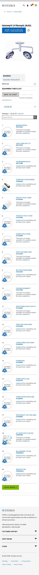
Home (9, 11)
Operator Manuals (11, 80)
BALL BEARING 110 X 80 (23, 452)
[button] (25, 7)
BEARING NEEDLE (21, 126)
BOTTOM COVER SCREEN (24, 271)
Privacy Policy (26, 561)
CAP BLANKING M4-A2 (23, 162)
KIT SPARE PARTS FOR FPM (24, 434)
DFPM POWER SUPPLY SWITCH (26, 307)
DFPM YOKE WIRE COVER (24, 253)
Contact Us (26, 133)
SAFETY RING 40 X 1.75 (23, 144)
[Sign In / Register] (27, 5)
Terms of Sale (6, 564)
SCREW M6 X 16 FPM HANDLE (25, 180)
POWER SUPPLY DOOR (23, 235)
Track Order (15, 561)
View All (20, 114)
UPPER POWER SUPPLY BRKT (25, 343)
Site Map (5, 561)
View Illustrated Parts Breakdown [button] (14, 30)
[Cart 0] (31, 5)
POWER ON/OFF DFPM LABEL (25, 397)
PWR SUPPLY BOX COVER (24, 325)
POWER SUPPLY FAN (22, 379)
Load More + (10, 487)
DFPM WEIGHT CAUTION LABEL (26, 416)
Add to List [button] (27, 94)
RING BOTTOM (21, 470)
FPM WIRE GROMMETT (23, 289)
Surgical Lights (18, 11)
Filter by (8, 106)
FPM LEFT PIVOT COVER (23, 198)
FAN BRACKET (20, 361)
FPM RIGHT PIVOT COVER (24, 216)
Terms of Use (18, 564)
